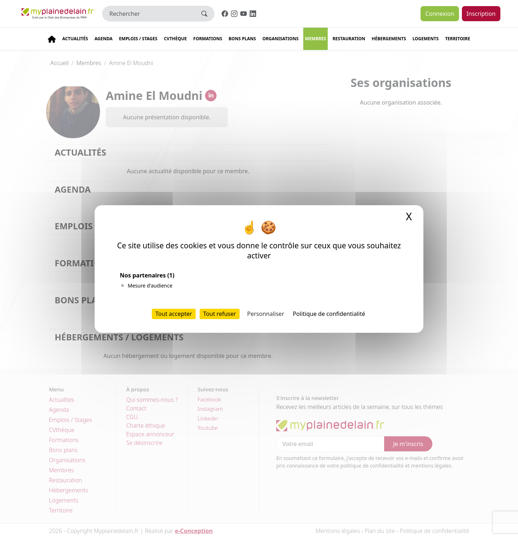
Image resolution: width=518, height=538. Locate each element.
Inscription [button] (481, 14)
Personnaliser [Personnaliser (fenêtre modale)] (265, 314)
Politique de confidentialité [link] (329, 314)
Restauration (348, 39)
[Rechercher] (148, 14)
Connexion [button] (439, 14)
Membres (315, 39)
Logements (426, 39)
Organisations (280, 39)
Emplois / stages (138, 39)
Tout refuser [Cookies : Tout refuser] (219, 314)
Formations (207, 39)
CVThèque (175, 39)
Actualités (75, 39)
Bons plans (242, 39)
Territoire (457, 39)
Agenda (104, 39)
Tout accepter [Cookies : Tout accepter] (173, 314)
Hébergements (389, 39)
